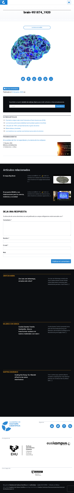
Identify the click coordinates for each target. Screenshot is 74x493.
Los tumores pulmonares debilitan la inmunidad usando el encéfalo (26, 123)
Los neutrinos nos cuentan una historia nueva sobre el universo (24, 131)
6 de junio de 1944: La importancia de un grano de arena (22, 125)
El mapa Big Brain (9, 176)
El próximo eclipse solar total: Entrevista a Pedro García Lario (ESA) (26, 120)
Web (4, 252)
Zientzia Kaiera (9, 276)
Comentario (7, 220)
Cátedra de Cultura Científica (18, 485)
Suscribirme (60, 106)
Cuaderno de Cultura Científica (17, 487)
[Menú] (69, 2)
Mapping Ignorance (10, 372)
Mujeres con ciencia (11, 324)
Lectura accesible (37, 27)
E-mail (5, 245)
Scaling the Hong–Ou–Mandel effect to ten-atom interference (25, 377)
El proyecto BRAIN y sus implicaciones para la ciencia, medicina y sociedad (13, 194)
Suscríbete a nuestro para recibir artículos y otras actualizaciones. (36, 102)
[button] (23, 79)
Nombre (6, 238)
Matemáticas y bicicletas (13, 128)
